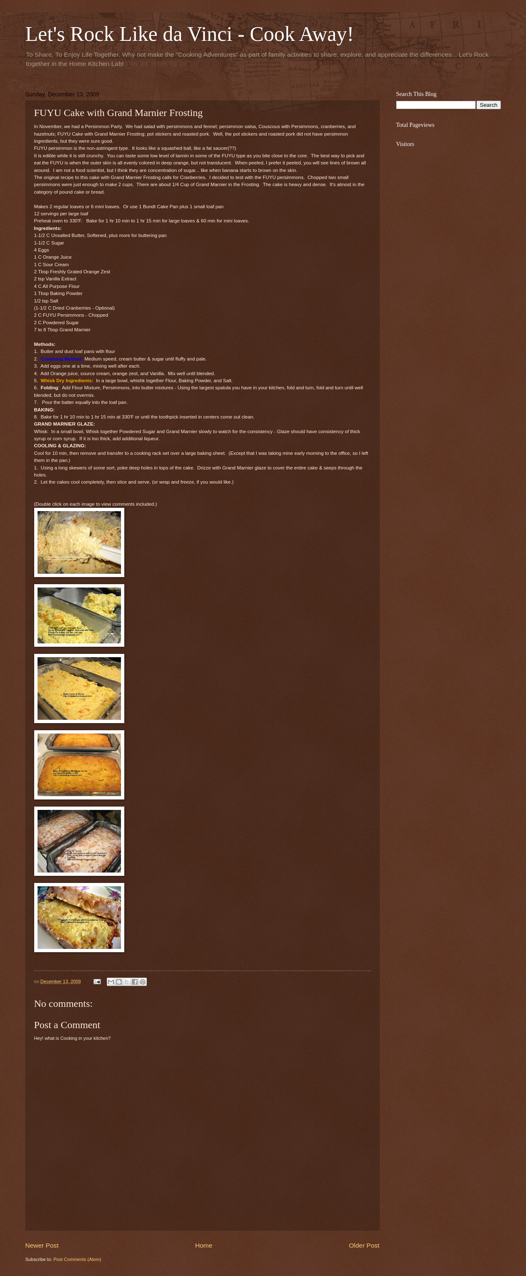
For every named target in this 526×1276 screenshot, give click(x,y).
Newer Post (42, 1245)
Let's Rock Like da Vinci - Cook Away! (189, 33)
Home (203, 1245)
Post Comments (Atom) (77, 1259)
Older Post (364, 1245)
